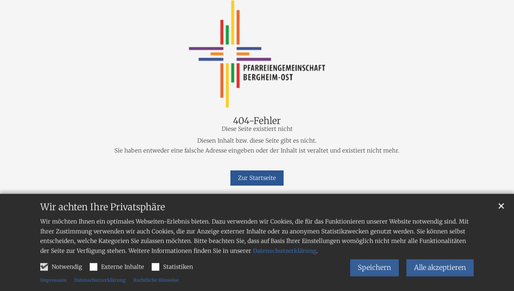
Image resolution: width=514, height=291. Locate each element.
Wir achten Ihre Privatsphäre (102, 228)
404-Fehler (257, 121)
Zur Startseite (257, 177)
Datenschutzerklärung (284, 271)
